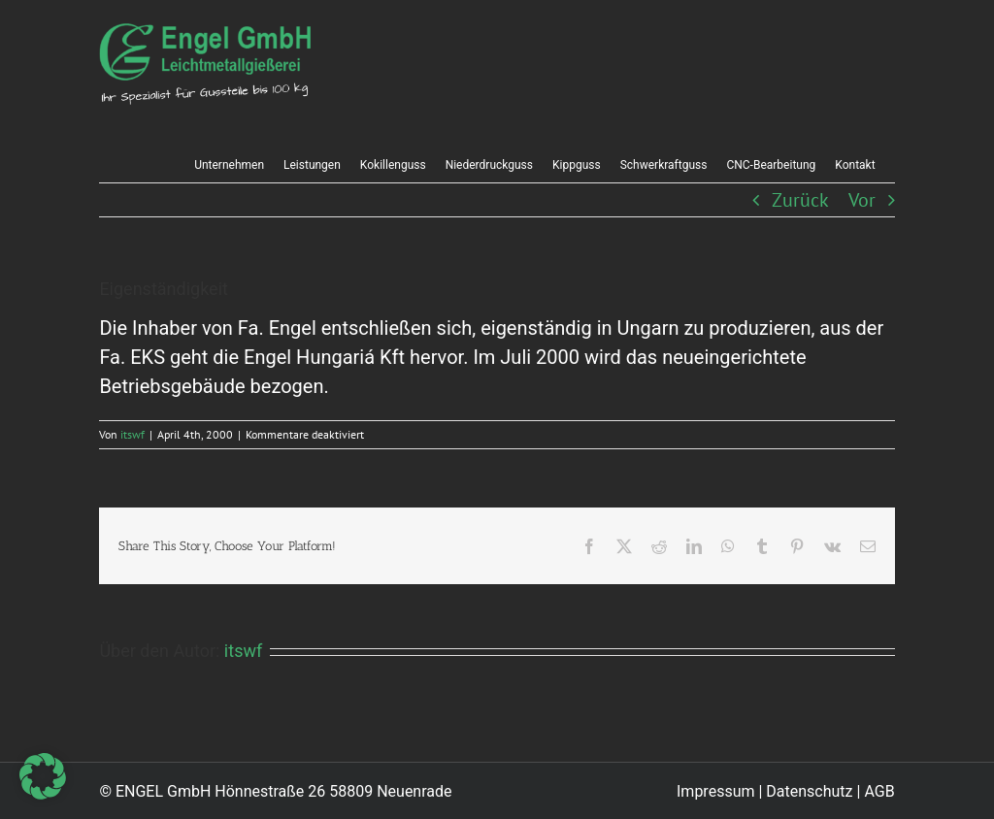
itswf (132, 434)
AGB (879, 791)
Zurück (800, 200)
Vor (862, 200)
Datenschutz (809, 791)
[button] (42, 776)
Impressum (716, 791)
